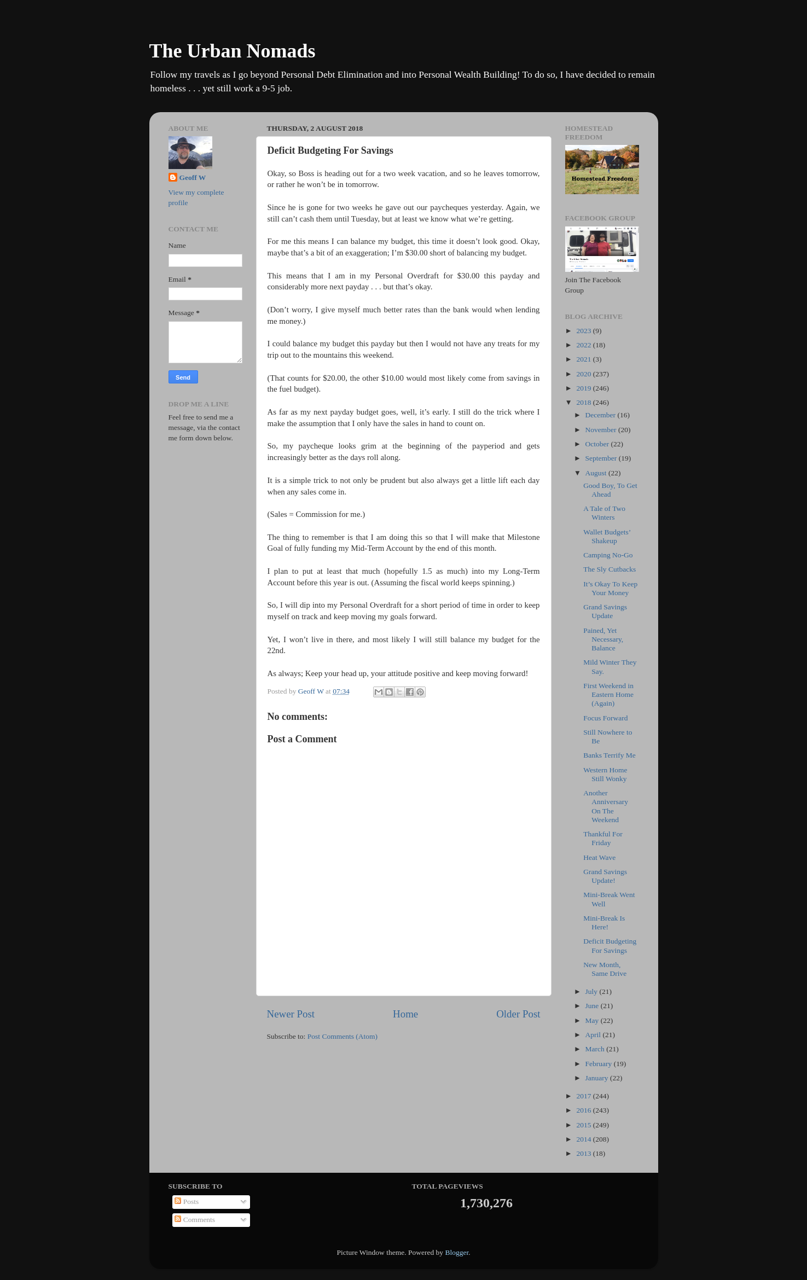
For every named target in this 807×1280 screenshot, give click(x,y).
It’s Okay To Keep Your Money (610, 588)
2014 (584, 1139)
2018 (584, 402)
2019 (584, 388)
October (598, 444)
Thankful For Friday (603, 838)
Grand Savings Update (605, 611)
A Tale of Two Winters (604, 512)
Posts (187, 1201)
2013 (584, 1153)
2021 (584, 359)
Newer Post (291, 1014)
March (596, 1049)
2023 (584, 331)
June (593, 1006)
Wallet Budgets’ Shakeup (606, 536)
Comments (195, 1219)
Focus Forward (605, 718)
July (592, 991)
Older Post (518, 1014)
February (599, 1064)
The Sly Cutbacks (609, 569)
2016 (584, 1110)
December (601, 415)
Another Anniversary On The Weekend (605, 806)
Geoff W (192, 177)
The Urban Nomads (232, 51)
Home (405, 1014)
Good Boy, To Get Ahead (610, 489)
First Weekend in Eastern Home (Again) (608, 694)
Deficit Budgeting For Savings (609, 945)
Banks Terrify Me (609, 755)
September (602, 458)
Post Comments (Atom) (342, 1036)
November (601, 430)
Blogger (456, 1252)
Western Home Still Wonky (605, 774)
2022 (584, 345)
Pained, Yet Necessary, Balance (603, 639)
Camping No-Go (607, 555)
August (596, 473)
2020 (584, 374)
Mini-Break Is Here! (604, 922)
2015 (584, 1125)
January (597, 1078)
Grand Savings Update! (605, 876)
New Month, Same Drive (604, 969)
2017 (584, 1096)
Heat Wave (599, 857)
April (594, 1035)
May (593, 1020)
